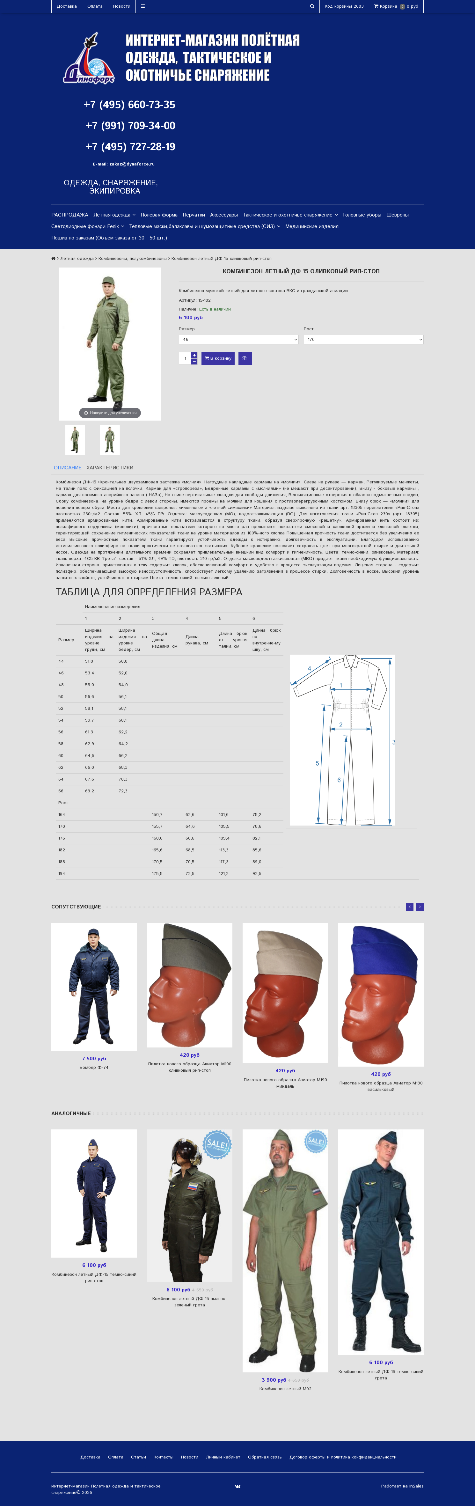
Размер (187, 329)
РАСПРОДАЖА (69, 215)
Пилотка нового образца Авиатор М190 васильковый (381, 1086)
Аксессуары (224, 215)
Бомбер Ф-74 (94, 1067)
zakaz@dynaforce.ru (132, 164)
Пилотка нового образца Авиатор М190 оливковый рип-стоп (189, 1067)
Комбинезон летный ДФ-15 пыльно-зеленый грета (189, 1302)
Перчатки (194, 215)
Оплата (95, 6)
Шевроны (397, 215)
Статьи (137, 1457)
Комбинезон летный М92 (285, 1389)
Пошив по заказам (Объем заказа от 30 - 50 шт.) (109, 238)
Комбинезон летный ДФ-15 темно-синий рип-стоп (94, 1277)
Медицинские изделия (312, 226)
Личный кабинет (222, 1457)
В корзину (218, 358)
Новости (121, 6)
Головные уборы (362, 215)
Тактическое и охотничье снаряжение (290, 215)
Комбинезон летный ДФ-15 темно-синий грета (381, 1375)
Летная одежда (114, 215)
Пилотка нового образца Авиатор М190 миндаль (285, 1083)
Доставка (67, 6)
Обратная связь (264, 1457)
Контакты (162, 1457)
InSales (416, 1486)
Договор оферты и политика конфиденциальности (342, 1457)
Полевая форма (159, 215)
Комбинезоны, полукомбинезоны (133, 258)
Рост (309, 329)
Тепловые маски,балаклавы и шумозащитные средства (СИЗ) (204, 226)
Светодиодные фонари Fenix (87, 226)
